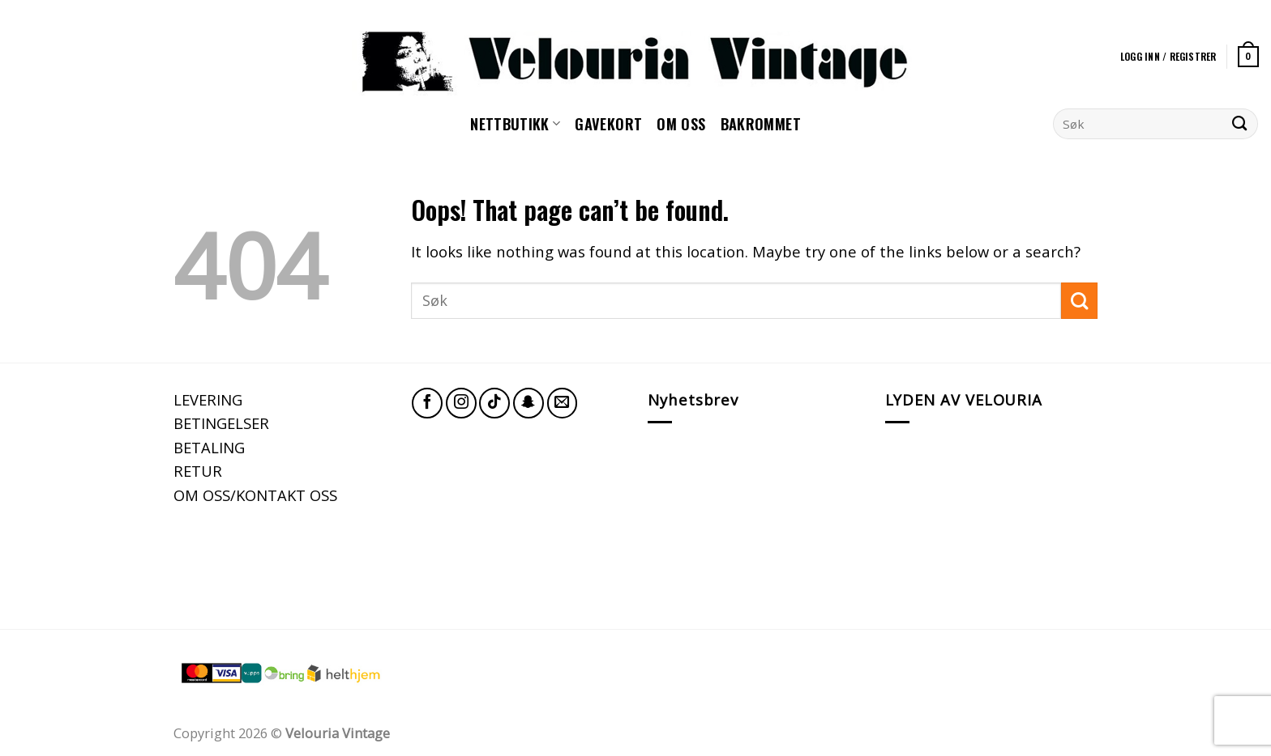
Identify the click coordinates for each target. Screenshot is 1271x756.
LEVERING (207, 399)
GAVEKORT (608, 123)
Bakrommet (761, 123)
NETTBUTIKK (515, 123)
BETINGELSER (221, 423)
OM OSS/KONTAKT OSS (255, 495)
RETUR (197, 471)
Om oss (681, 123)
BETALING (209, 447)
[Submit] (1240, 123)
